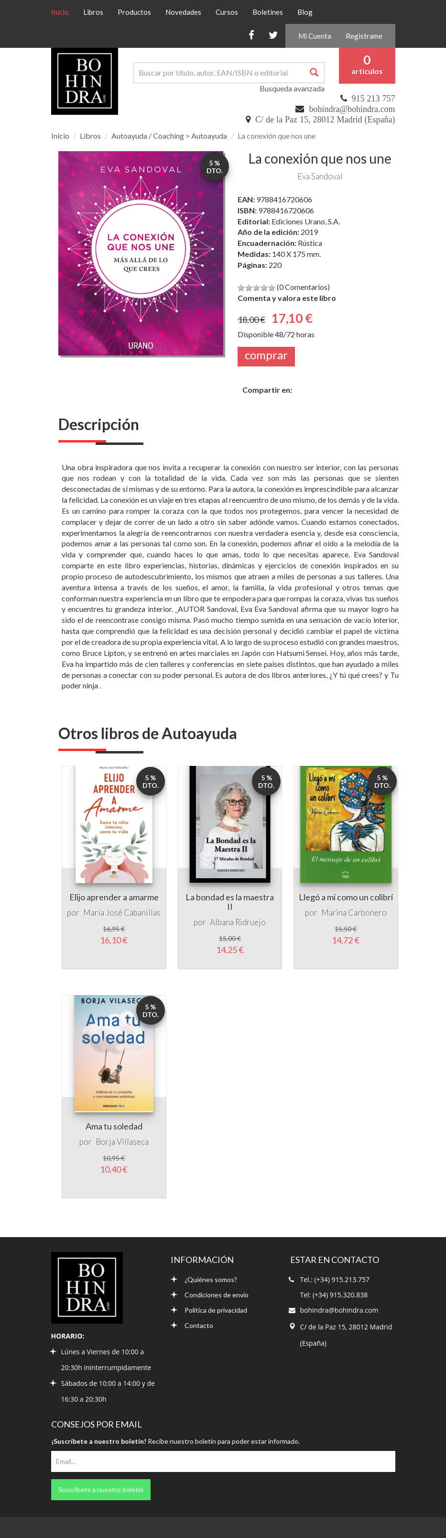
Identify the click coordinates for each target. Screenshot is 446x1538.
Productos (134, 12)
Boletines (267, 12)
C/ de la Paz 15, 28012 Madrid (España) (325, 119)
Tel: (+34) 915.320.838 (334, 1294)
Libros (93, 12)
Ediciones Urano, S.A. (306, 221)
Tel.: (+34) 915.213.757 (335, 1279)
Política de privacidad (209, 1310)
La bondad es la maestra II (229, 902)
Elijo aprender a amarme (114, 897)
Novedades (183, 12)
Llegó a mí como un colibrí (346, 897)
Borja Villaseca (122, 1142)
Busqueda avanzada (292, 88)
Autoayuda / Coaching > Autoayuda (169, 135)
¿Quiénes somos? (204, 1279)
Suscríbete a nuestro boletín (100, 1489)
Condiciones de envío (210, 1295)
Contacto (192, 1325)
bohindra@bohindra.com (352, 109)
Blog (305, 12)
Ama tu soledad (114, 1126)
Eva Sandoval (320, 176)
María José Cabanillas (122, 912)
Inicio (63, 11)
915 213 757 (373, 98)
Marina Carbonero (354, 912)
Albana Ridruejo (238, 922)
